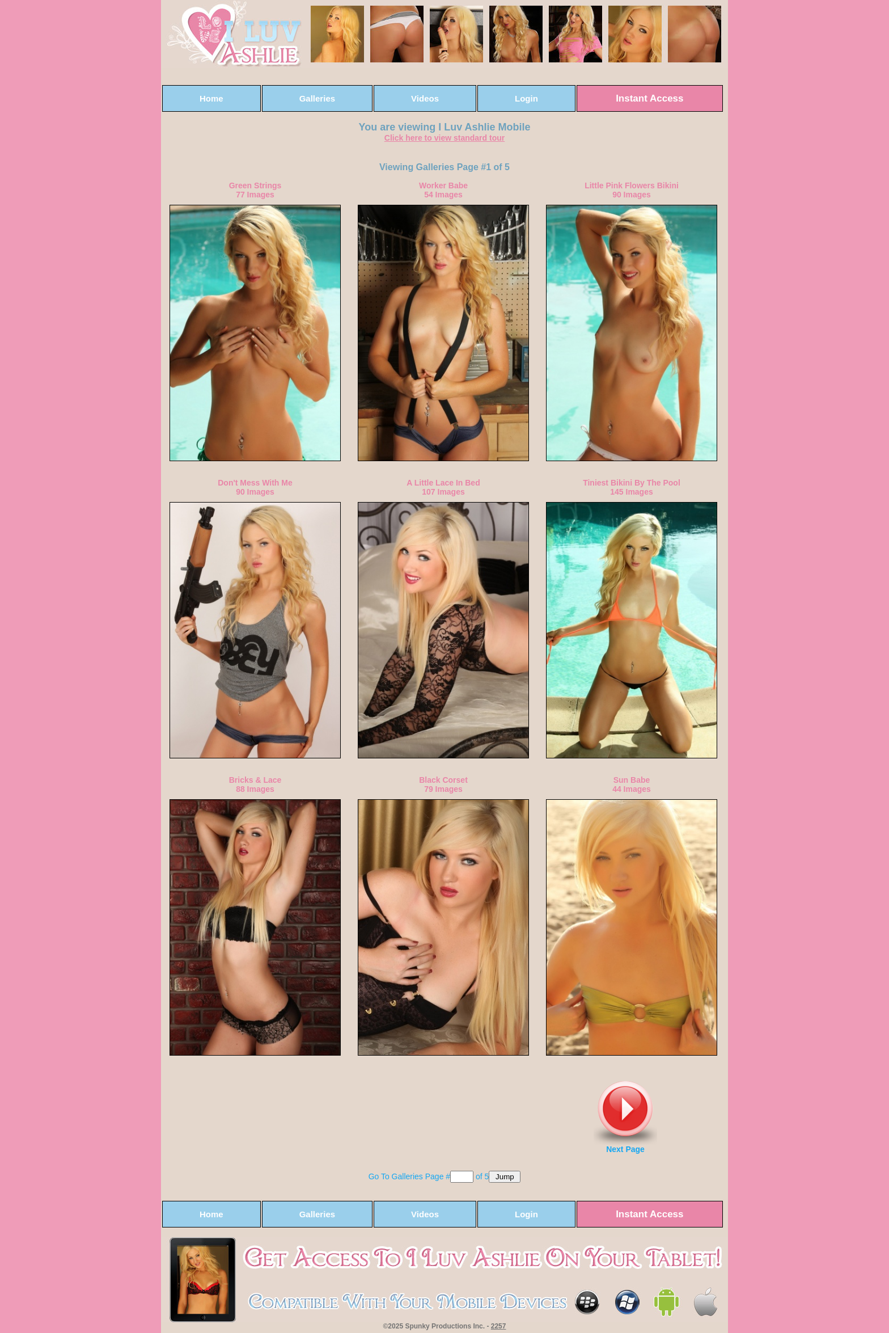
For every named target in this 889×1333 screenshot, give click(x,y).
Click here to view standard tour (444, 137)
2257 (498, 1326)
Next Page (625, 1117)
